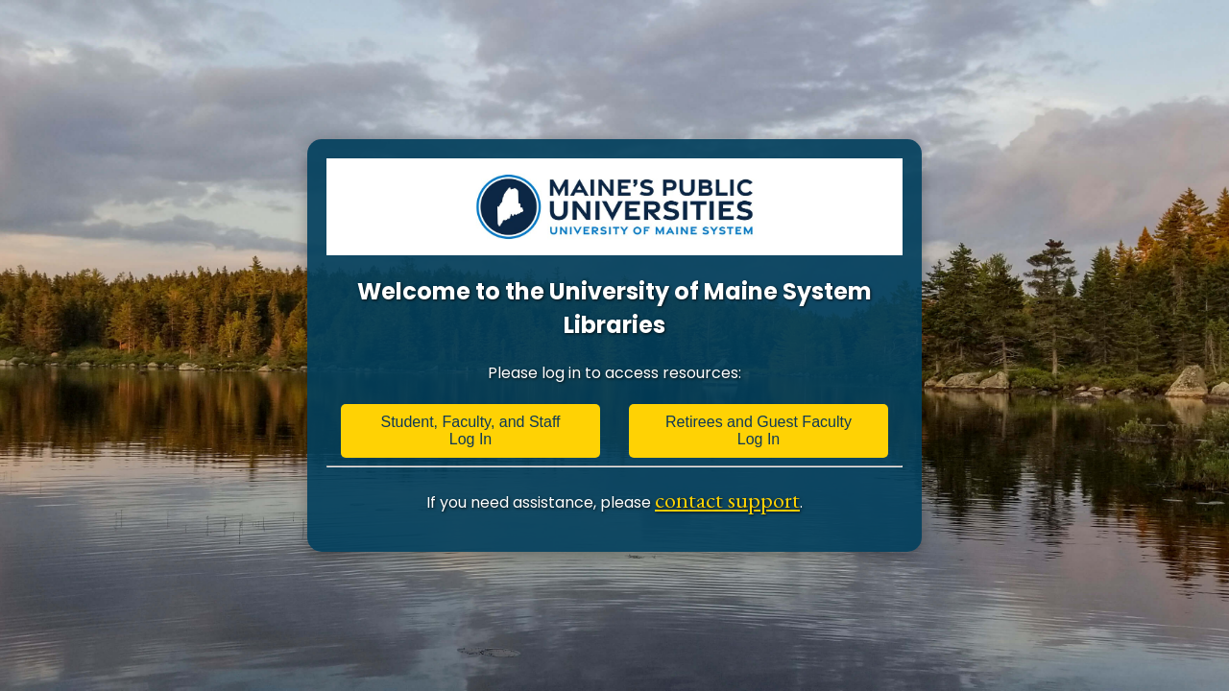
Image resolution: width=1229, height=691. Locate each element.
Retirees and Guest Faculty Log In (758, 430)
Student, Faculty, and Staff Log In (470, 430)
